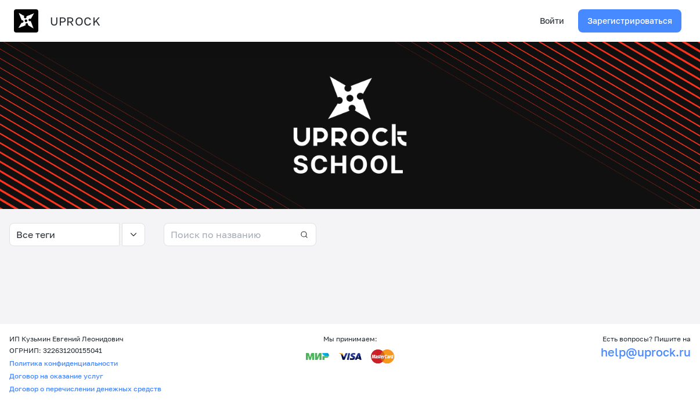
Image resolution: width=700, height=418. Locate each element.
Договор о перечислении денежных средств (85, 388)
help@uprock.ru (646, 352)
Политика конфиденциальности (63, 363)
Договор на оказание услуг (56, 376)
